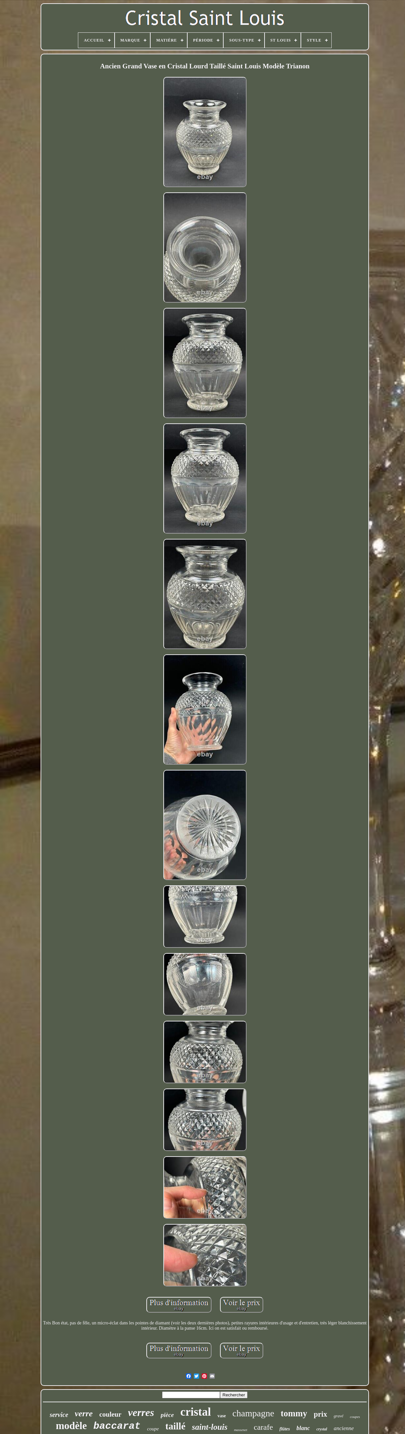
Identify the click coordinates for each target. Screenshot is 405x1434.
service (59, 1414)
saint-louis (209, 1427)
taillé (175, 1426)
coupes (355, 1417)
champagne (253, 1413)
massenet (240, 1430)
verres (141, 1412)
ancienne (344, 1428)
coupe (153, 1428)
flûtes (285, 1428)
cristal (195, 1412)
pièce (167, 1414)
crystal (321, 1429)
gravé (338, 1415)
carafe (263, 1427)
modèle (71, 1425)
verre (84, 1413)
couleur (110, 1414)
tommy (294, 1413)
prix (320, 1414)
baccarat (116, 1426)
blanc (303, 1428)
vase (221, 1415)
